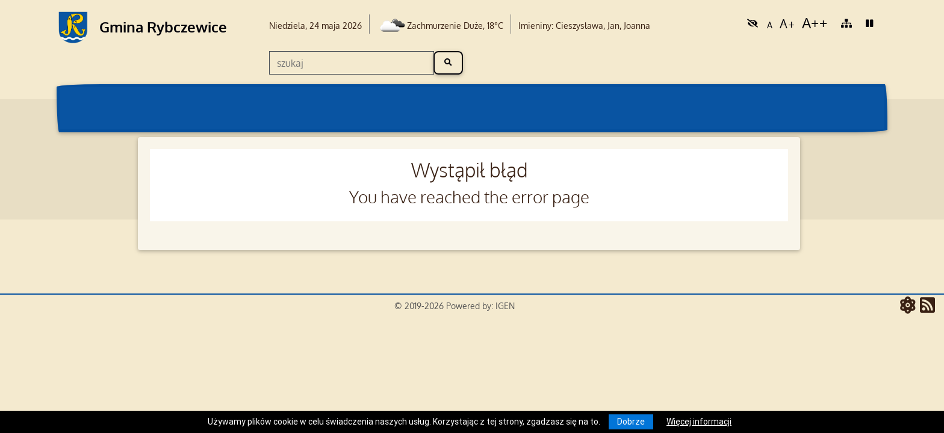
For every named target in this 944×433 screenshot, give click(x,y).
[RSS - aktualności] (927, 306)
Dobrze (631, 421)
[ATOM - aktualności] (910, 306)
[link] (752, 22)
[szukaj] (351, 63)
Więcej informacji (698, 421)
